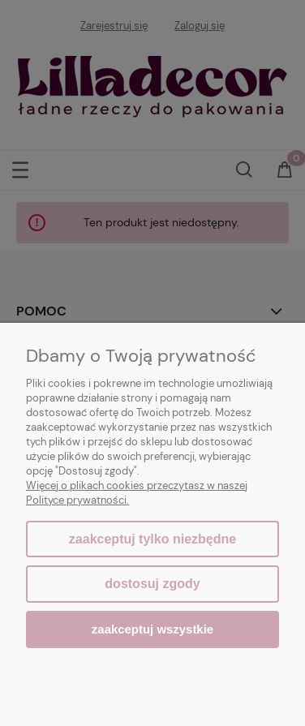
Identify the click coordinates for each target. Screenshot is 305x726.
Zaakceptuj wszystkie (152, 629)
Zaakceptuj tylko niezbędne (152, 539)
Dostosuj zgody (152, 584)
